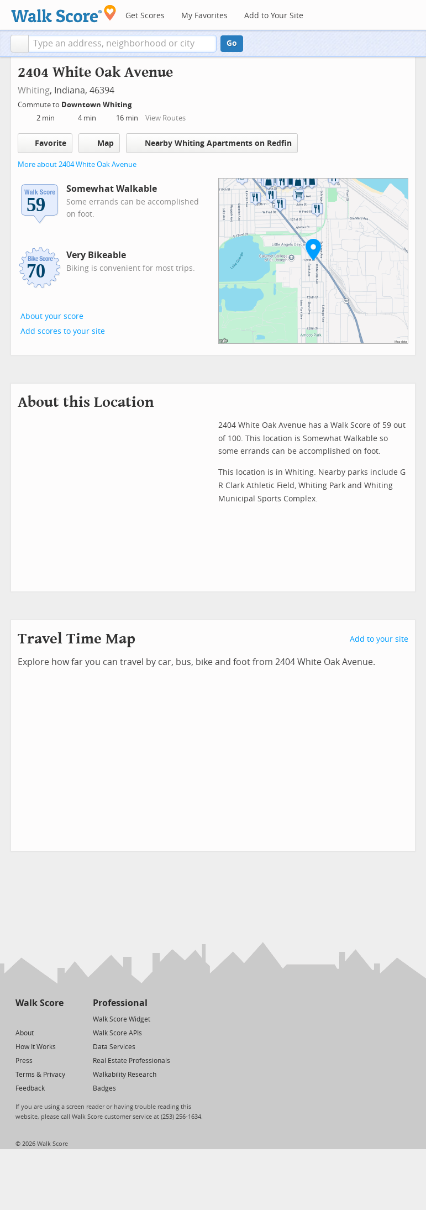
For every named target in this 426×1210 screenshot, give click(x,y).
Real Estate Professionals (131, 1061)
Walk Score (39, 1003)
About (24, 1033)
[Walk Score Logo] (64, 13)
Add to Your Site (273, 15)
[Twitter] (21, 1018)
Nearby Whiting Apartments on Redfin (212, 143)
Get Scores (145, 15)
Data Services (114, 1047)
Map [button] (99, 143)
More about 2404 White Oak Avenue (77, 164)
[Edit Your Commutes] (138, 103)
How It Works (35, 1047)
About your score (51, 316)
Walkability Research (124, 1074)
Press (24, 1061)
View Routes (165, 118)
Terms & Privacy (40, 1074)
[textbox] (122, 44)
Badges (104, 1088)
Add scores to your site (62, 331)
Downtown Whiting (97, 105)
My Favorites (204, 15)
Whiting (34, 90)
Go (232, 43)
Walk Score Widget (121, 1019)
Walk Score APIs (117, 1033)
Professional (120, 1003)
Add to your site (379, 639)
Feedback (30, 1088)
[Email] (56, 1018)
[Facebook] (39, 1018)
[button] (19, 44)
